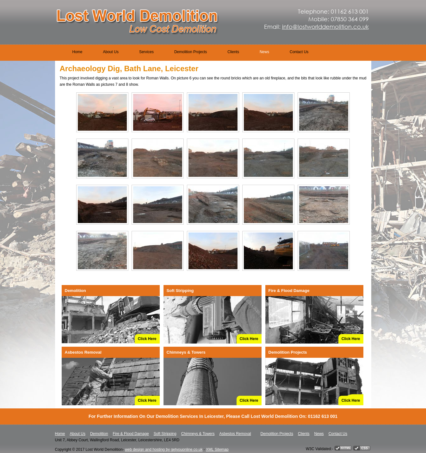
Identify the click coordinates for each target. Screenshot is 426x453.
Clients (233, 52)
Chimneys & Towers (198, 433)
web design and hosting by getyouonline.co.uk (164, 449)
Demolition (99, 433)
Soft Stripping (165, 433)
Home (77, 52)
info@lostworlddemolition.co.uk (325, 26)
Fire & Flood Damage (131, 433)
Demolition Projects (190, 52)
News (264, 52)
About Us (111, 52)
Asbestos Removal (235, 433)
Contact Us (299, 52)
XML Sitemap (217, 449)
